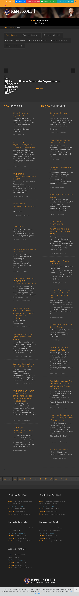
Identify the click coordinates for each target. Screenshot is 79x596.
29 (51, 479)
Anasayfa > (10, 27)
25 (30, 479)
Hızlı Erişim (9, 1)
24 (25, 479)
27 (40, 479)
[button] (9, 71)
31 (61, 479)
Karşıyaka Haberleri (38, 40)
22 (15, 479)
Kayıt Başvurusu (33, 1)
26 (35, 479)
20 (5, 479)
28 (46, 479)
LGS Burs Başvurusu (65, 1)
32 (66, 479)
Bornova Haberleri (13, 46)
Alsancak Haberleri (59, 40)
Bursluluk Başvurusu (48, 1)
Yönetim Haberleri (30, 35)
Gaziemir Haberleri (51, 35)
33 (71, 479)
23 (20, 479)
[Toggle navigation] (2, 2)
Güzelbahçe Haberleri (15, 40)
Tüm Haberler (11, 35)
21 (10, 479)
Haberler (18, 27)
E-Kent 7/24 (20, 1)
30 (56, 479)
